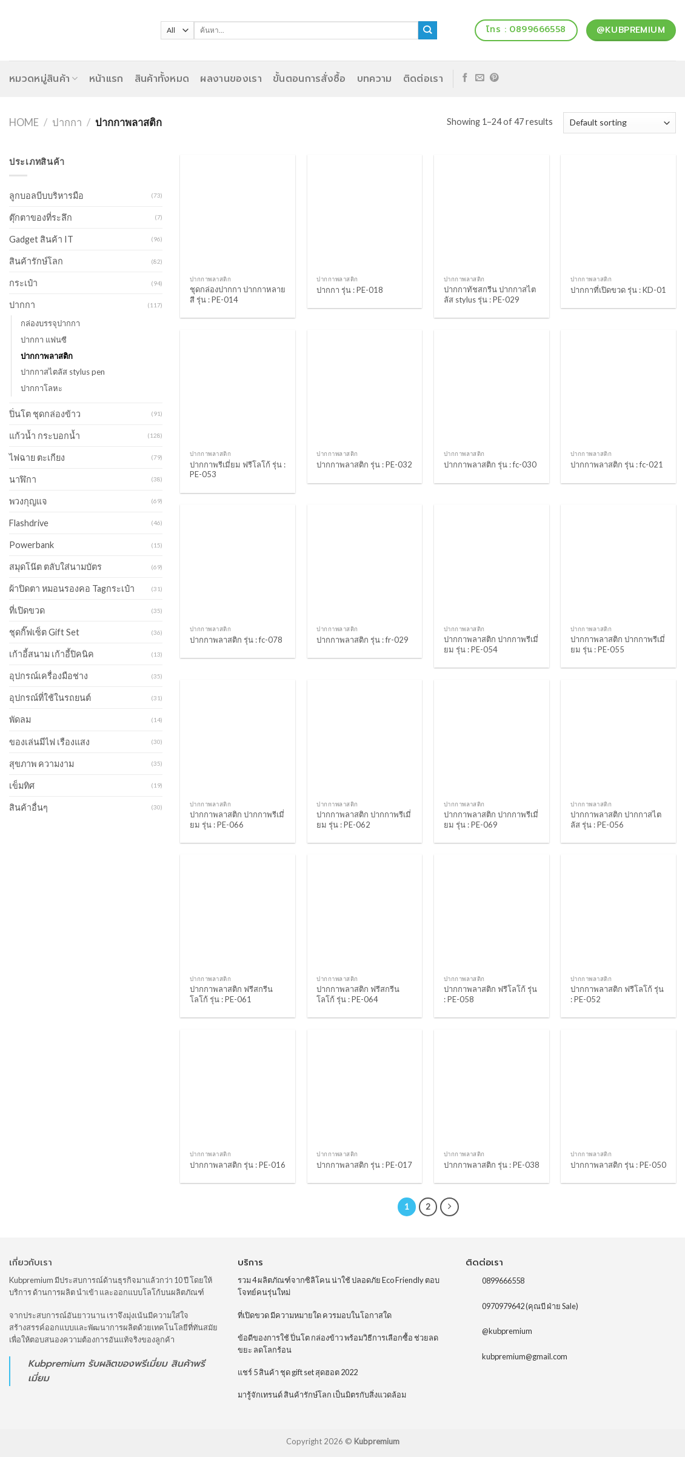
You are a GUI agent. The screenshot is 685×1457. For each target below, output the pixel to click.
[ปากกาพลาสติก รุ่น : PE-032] (365, 387)
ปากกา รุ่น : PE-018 (349, 290)
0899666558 (503, 1280)
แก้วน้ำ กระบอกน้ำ (44, 435)
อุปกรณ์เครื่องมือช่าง (48, 676)
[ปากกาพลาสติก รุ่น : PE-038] (491, 1087)
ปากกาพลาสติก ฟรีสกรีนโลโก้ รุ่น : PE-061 (231, 994)
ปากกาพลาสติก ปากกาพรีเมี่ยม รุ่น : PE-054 (491, 644)
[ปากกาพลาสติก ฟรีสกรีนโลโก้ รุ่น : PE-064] (365, 912)
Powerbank (31, 545)
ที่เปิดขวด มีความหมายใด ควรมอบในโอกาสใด (315, 1315)
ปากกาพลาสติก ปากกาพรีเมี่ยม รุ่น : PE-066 (237, 819)
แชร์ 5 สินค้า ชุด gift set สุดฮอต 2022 (298, 1372)
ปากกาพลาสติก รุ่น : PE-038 (492, 1165)
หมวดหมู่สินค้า (43, 79)
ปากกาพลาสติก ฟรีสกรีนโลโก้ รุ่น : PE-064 (357, 994)
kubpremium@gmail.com (524, 1356)
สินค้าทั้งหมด (162, 79)
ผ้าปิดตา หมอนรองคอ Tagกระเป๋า (72, 588)
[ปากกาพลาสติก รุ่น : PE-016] (237, 1087)
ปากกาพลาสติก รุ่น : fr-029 (362, 640)
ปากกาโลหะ (41, 388)
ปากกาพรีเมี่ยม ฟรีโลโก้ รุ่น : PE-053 (238, 470)
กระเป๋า (23, 283)
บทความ (374, 79)
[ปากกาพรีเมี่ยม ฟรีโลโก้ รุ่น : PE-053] (237, 387)
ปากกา (67, 122)
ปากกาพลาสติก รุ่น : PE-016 (238, 1165)
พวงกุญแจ (28, 501)
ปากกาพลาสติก (47, 356)
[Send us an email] (479, 78)
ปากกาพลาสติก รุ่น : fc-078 (236, 640)
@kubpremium (507, 1331)
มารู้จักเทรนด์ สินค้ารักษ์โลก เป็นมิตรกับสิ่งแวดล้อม (322, 1394)
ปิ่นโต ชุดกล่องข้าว (45, 414)
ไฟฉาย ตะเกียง (37, 457)
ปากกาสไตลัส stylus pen (63, 372)
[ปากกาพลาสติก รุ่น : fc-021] (618, 387)
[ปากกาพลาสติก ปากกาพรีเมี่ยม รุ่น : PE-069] (491, 737)
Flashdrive (28, 523)
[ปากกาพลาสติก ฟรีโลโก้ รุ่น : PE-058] (491, 912)
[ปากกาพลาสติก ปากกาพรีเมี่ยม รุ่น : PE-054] (491, 562)
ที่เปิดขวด (27, 610)
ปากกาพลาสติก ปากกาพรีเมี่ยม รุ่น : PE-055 (617, 644)
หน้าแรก (106, 79)
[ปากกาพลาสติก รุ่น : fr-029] (365, 562)
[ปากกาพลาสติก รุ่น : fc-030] (491, 387)
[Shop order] (619, 122)
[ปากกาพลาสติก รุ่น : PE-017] (365, 1087)
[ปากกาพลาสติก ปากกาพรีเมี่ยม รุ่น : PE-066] (237, 737)
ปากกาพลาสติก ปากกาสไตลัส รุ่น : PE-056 (615, 819)
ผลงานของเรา (231, 79)
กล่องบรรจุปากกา (50, 323)
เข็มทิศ (22, 785)
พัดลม (20, 719)
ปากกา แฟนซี (44, 339)
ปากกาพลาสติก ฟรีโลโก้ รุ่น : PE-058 (490, 994)
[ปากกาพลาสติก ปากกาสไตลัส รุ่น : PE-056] (618, 737)
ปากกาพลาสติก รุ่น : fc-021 (616, 464)
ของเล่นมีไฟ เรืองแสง (49, 742)
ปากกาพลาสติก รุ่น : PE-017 (364, 1165)
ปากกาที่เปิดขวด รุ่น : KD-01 (618, 290)
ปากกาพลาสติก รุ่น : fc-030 (490, 464)
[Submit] (427, 30)
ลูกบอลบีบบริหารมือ (46, 195)
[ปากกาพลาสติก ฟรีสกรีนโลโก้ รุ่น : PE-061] (237, 912)
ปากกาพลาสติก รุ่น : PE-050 (618, 1165)
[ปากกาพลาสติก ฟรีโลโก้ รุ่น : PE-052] (618, 912)
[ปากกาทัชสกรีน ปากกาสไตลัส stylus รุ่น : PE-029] (491, 212)
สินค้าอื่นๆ (28, 807)
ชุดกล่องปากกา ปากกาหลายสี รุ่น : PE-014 (238, 294)
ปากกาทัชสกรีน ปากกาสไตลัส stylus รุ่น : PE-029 (490, 294)
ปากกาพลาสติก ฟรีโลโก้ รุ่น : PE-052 (617, 994)
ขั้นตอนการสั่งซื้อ (309, 79)
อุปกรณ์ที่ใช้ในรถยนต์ (50, 697)
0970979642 (503, 1305)
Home (24, 122)
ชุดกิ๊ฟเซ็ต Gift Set (44, 632)
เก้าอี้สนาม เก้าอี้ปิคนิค (51, 654)
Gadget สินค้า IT (41, 239)
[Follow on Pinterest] (494, 78)
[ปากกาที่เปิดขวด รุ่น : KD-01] (618, 212)
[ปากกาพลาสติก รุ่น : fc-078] (237, 562)
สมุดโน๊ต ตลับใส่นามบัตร (55, 566)
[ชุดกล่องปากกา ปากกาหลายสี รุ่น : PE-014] (237, 212)
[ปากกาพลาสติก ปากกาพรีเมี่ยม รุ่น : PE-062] (365, 737)
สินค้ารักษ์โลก (36, 261)
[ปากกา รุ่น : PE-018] (365, 212)
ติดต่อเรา (423, 79)
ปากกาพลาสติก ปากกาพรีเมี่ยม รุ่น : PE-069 (491, 819)
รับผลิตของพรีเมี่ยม (127, 1363)
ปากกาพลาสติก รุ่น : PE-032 (364, 464)
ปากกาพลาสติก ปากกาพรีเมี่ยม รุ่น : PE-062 (363, 819)
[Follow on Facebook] (465, 78)
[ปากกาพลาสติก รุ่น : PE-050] (618, 1087)
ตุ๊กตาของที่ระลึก (40, 217)
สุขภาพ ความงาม (41, 764)
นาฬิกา (22, 479)
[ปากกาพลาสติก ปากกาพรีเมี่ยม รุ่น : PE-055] (618, 562)
